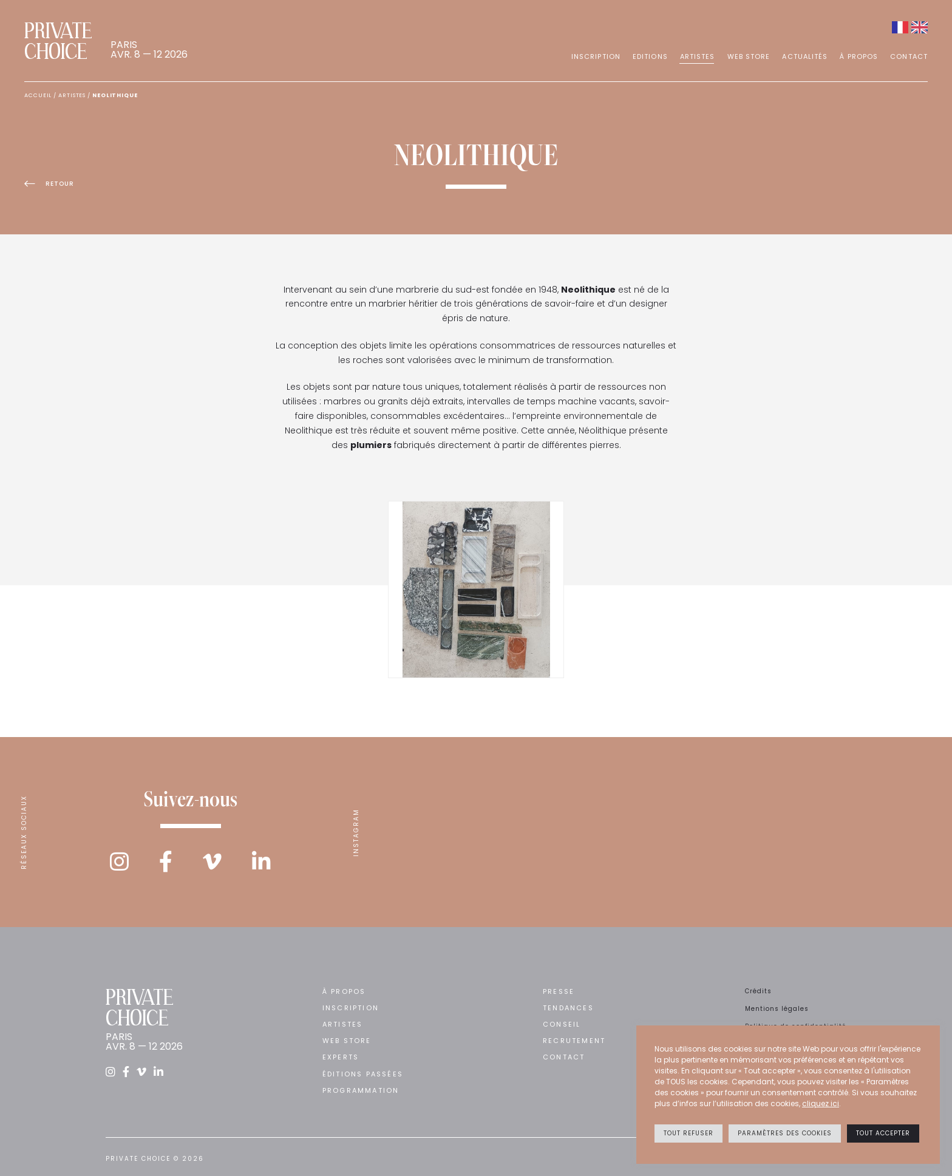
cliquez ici (820, 1103)
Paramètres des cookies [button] (785, 1133)
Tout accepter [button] (883, 1133)
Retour (49, 184)
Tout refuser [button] (688, 1133)
